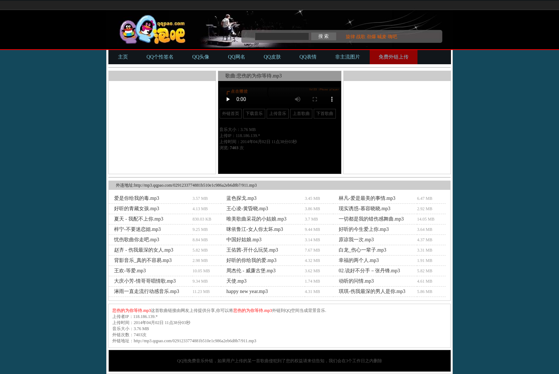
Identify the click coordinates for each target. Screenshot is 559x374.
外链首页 (230, 113)
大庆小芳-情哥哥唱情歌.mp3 (145, 281)
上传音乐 (277, 113)
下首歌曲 (324, 113)
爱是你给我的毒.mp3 (136, 198)
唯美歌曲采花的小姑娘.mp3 (256, 219)
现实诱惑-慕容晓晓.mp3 (364, 208)
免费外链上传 (394, 57)
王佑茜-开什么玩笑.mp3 (252, 250)
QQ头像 (200, 57)
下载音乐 (254, 113)
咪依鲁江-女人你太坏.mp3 (254, 229)
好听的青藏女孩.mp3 (136, 208)
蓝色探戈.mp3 (241, 198)
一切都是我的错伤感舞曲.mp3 (371, 219)
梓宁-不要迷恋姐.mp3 (137, 229)
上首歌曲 (301, 113)
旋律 (350, 36)
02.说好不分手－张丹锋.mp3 (369, 270)
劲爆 (371, 36)
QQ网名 (236, 57)
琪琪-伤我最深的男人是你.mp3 (372, 291)
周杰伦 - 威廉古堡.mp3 (251, 270)
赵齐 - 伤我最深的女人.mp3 (143, 250)
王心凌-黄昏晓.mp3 (247, 208)
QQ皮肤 (272, 57)
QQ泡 (182, 360)
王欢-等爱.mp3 (130, 270)
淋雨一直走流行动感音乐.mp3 (146, 291)
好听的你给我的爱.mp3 (251, 260)
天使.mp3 (236, 281)
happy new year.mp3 (247, 291)
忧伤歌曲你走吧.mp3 (136, 239)
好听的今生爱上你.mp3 (364, 229)
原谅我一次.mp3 (356, 239)
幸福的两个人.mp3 (359, 260)
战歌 (360, 36)
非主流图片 (347, 57)
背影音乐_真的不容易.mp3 (142, 260)
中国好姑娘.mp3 (243, 239)
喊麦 (381, 36)
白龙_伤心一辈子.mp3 (362, 250)
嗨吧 (392, 36)
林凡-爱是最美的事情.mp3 (367, 198)
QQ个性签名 (160, 57)
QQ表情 (308, 57)
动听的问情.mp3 (356, 281)
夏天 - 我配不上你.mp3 (138, 219)
